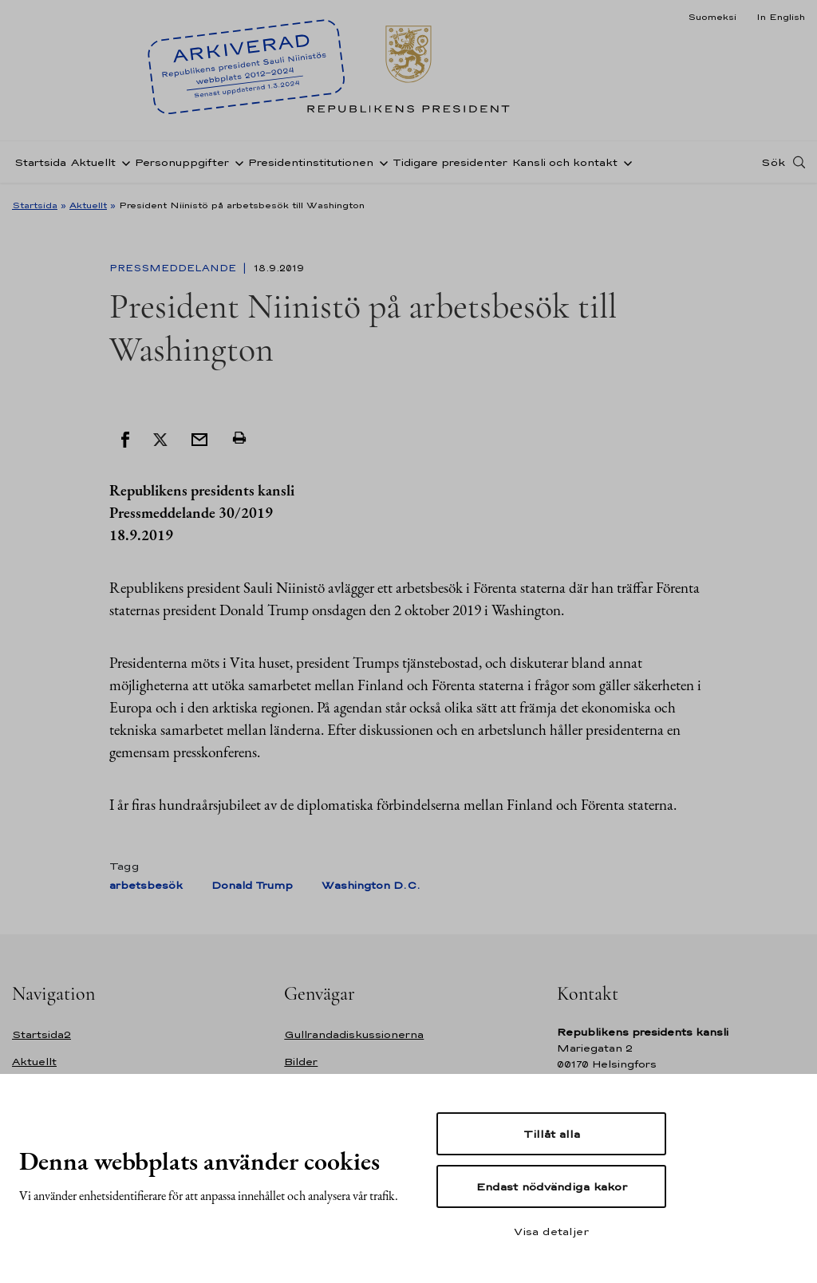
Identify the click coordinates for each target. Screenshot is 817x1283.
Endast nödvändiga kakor (551, 1186)
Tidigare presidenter (450, 162)
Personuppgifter (182, 162)
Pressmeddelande (174, 268)
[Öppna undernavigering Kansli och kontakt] (625, 162)
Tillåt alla (551, 1134)
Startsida (40, 162)
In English (780, 16)
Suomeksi (712, 16)
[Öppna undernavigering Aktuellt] (123, 162)
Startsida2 (41, 1034)
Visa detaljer (551, 1231)
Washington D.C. (371, 885)
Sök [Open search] (773, 162)
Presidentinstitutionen (310, 162)
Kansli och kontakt (565, 162)
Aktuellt (93, 162)
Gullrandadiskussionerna (354, 1034)
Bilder (301, 1061)
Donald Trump (252, 885)
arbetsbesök (146, 885)
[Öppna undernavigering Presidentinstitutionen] (380, 162)
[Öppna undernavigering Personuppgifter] (236, 162)
